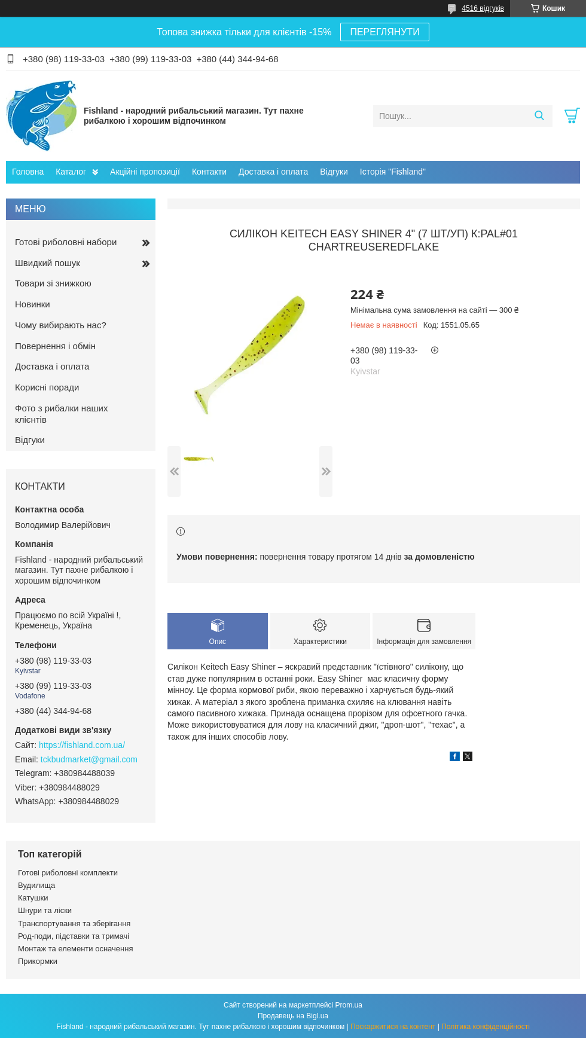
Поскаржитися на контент (392, 1026)
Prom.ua (348, 1005)
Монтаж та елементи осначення (75, 948)
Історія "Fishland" (393, 171)
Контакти (209, 171)
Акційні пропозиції (145, 171)
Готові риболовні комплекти (68, 872)
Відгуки (334, 171)
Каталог (71, 171)
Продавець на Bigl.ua (293, 1016)
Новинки (32, 304)
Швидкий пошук (47, 263)
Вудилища (36, 885)
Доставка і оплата (273, 171)
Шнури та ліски (45, 910)
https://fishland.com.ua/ (82, 745)
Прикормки (37, 961)
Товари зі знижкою (53, 283)
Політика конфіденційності (485, 1026)
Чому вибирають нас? (60, 325)
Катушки (33, 897)
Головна (28, 171)
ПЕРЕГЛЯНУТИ (384, 32)
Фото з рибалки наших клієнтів (61, 414)
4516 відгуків (483, 8)
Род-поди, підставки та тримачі (73, 936)
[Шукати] (539, 116)
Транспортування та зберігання (74, 923)
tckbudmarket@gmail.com (89, 759)
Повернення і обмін (55, 346)
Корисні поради (47, 387)
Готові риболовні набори (66, 242)
